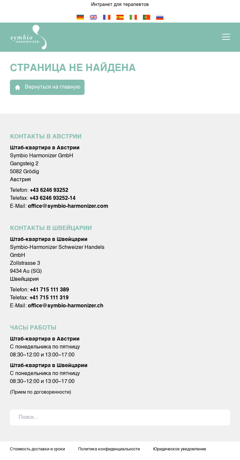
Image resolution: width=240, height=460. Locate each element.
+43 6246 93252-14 (53, 198)
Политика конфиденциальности (109, 449)
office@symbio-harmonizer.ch (65, 306)
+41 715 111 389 (49, 290)
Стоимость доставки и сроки (37, 449)
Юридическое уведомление (179, 449)
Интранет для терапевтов (120, 4)
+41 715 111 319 (49, 298)
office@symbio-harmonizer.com (68, 206)
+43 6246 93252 (49, 190)
